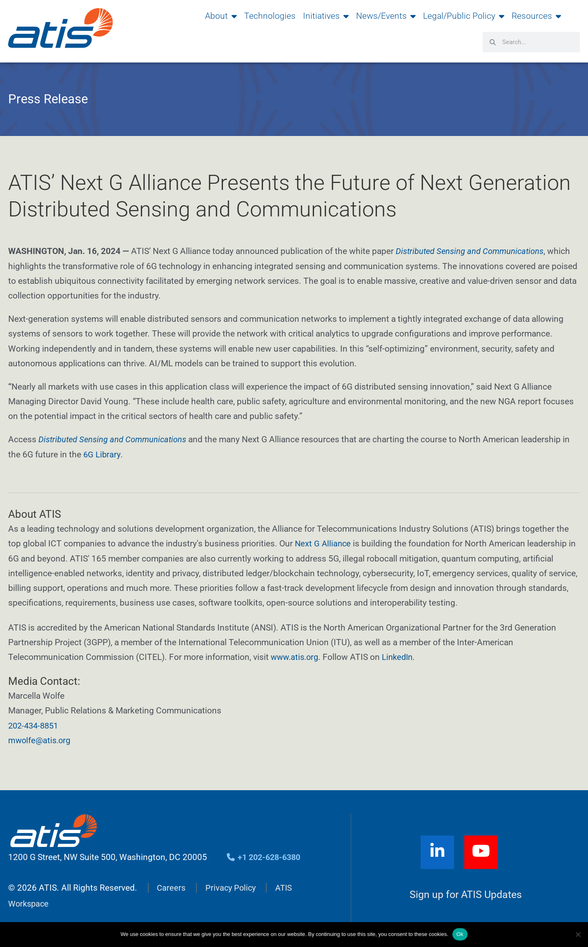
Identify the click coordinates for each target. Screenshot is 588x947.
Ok (460, 934)
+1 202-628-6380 (265, 855)
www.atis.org (296, 657)
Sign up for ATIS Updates (466, 893)
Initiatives (326, 16)
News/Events (386, 16)
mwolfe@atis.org (40, 739)
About (221, 16)
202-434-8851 (35, 724)
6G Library (102, 454)
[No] (578, 934)
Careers (171, 886)
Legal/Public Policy (463, 16)
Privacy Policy (232, 886)
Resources (536, 16)
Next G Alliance (323, 543)
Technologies (270, 16)
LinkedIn (401, 657)
